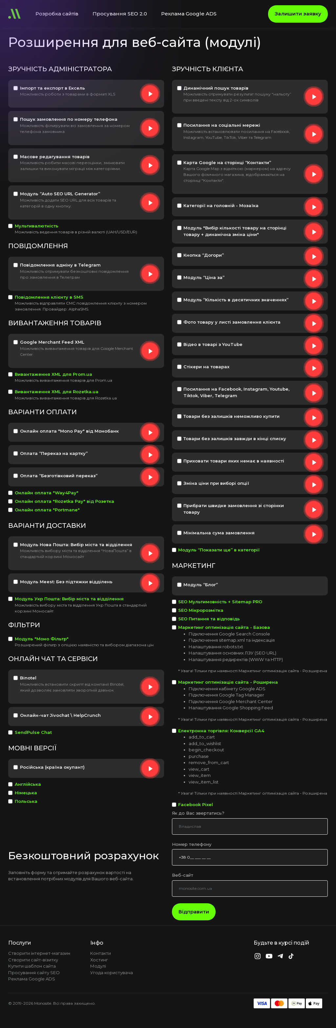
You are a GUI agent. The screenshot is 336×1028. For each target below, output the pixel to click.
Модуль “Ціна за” (203, 277)
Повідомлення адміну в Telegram (60, 265)
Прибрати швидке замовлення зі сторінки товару (233, 509)
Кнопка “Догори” (203, 255)
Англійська (28, 784)
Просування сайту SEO (34, 972)
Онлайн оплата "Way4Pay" (46, 492)
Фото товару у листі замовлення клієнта (232, 322)
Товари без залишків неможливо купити (231, 416)
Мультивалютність (36, 225)
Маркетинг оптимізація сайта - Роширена (228, 682)
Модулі (98, 966)
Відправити (193, 912)
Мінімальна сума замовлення (219, 532)
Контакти (100, 953)
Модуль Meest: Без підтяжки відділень (66, 581)
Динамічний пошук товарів (215, 88)
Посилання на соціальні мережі (221, 125)
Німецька (26, 792)
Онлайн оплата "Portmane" (47, 509)
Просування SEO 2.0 (120, 14)
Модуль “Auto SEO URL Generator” (60, 193)
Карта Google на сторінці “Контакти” (227, 162)
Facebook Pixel (195, 804)
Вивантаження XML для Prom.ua (53, 374)
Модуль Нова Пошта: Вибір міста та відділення (76, 544)
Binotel (28, 677)
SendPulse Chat (33, 732)
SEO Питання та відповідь (209, 618)
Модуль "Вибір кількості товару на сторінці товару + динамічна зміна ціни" (234, 231)
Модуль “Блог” (200, 584)
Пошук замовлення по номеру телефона (68, 119)
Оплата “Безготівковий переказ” (58, 475)
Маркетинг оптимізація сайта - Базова (224, 627)
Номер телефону (191, 844)
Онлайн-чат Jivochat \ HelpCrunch (60, 715)
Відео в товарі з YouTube (212, 344)
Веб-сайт (182, 875)
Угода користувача (111, 972)
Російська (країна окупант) (52, 767)
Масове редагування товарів (55, 156)
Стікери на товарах (206, 366)
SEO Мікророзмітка (200, 610)
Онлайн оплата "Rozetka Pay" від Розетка (64, 501)
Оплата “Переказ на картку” (54, 453)
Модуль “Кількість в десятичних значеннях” (235, 299)
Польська (26, 801)
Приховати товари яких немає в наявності (233, 460)
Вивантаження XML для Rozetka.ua (56, 391)
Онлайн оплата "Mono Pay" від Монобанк (69, 431)
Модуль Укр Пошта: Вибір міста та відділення (69, 598)
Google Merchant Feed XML (52, 342)
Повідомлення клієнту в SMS (49, 297)
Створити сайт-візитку (33, 959)
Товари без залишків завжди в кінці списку (234, 438)
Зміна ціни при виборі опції (216, 483)
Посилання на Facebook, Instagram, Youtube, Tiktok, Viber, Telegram (236, 392)
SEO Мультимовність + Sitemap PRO (220, 601)
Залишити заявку (298, 14)
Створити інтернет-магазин (39, 953)
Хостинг (99, 959)
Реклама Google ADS (189, 14)
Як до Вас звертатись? (198, 813)
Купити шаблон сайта (32, 966)
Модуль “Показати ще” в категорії (219, 549)
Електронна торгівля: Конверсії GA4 (221, 730)
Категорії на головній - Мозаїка (221, 205)
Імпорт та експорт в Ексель (52, 88)
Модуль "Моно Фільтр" (42, 638)
